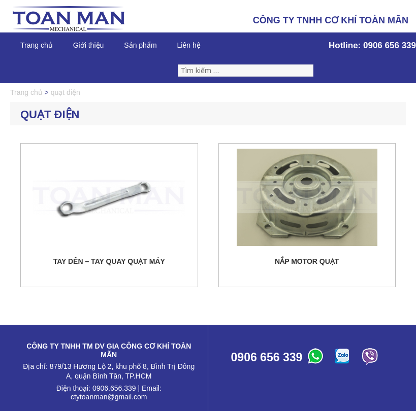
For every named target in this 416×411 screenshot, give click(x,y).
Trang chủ (36, 45)
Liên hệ (189, 45)
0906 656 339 (389, 45)
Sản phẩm (140, 45)
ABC (316, 359)
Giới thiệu (88, 45)
